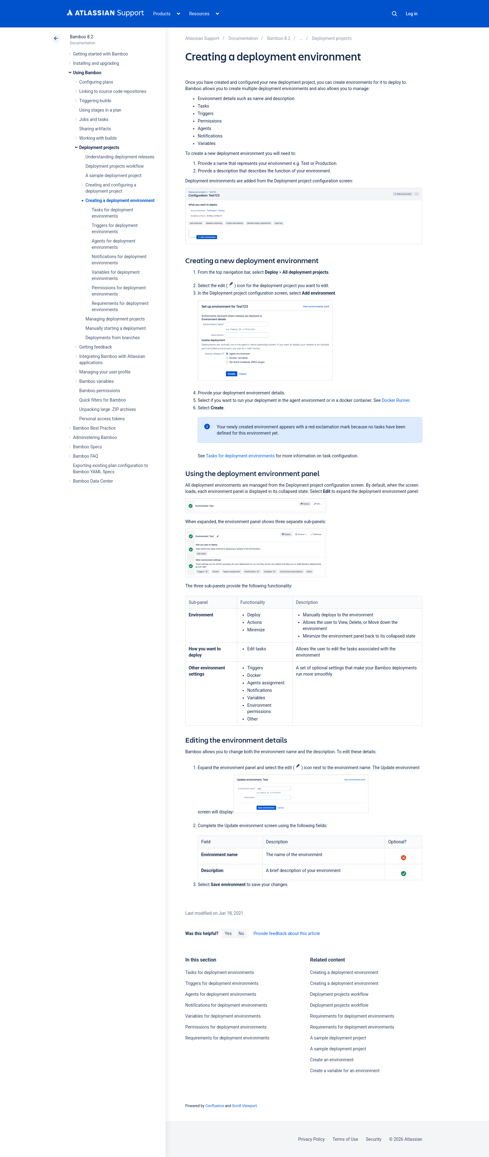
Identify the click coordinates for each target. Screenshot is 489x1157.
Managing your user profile (104, 371)
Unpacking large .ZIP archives (107, 409)
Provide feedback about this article (287, 933)
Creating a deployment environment (120, 200)
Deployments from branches (112, 337)
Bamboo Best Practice (94, 428)
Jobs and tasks (94, 119)
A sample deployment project (113, 175)
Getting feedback (95, 347)
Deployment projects (99, 147)
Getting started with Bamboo (100, 53)
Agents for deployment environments (220, 994)
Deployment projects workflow (114, 166)
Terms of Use (345, 1139)
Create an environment (331, 1059)
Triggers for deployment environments (222, 983)
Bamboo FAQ (85, 456)
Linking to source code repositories (112, 91)
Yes (228, 933)
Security (373, 1139)
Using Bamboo (87, 72)
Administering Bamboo (95, 437)
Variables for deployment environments (222, 1016)
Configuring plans (96, 82)
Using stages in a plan (100, 110)
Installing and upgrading (96, 63)
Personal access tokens (102, 418)
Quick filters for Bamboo (102, 400)
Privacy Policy (311, 1139)
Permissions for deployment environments (226, 1026)
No (241, 933)
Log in (412, 13)
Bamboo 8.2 (81, 36)
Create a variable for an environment (345, 1070)
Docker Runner (396, 400)
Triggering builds (95, 100)
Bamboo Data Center (93, 481)
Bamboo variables (96, 381)
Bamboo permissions (99, 390)
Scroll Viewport (244, 1106)
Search (394, 14)
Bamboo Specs (87, 446)
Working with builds (98, 138)
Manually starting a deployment (115, 328)
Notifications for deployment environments (226, 1005)
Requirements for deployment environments (227, 1037)
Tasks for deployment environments (240, 455)
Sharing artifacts (95, 128)
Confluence (214, 1106)
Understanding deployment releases (119, 156)
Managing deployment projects (115, 318)
